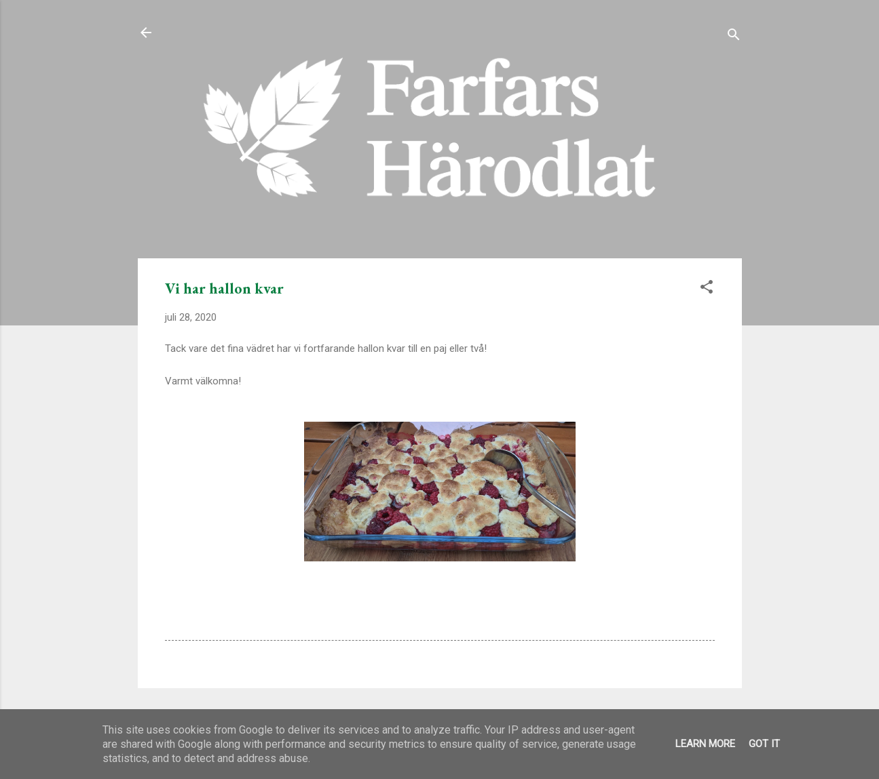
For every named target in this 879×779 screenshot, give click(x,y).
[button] (706, 289)
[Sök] (734, 37)
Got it (764, 744)
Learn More (705, 744)
